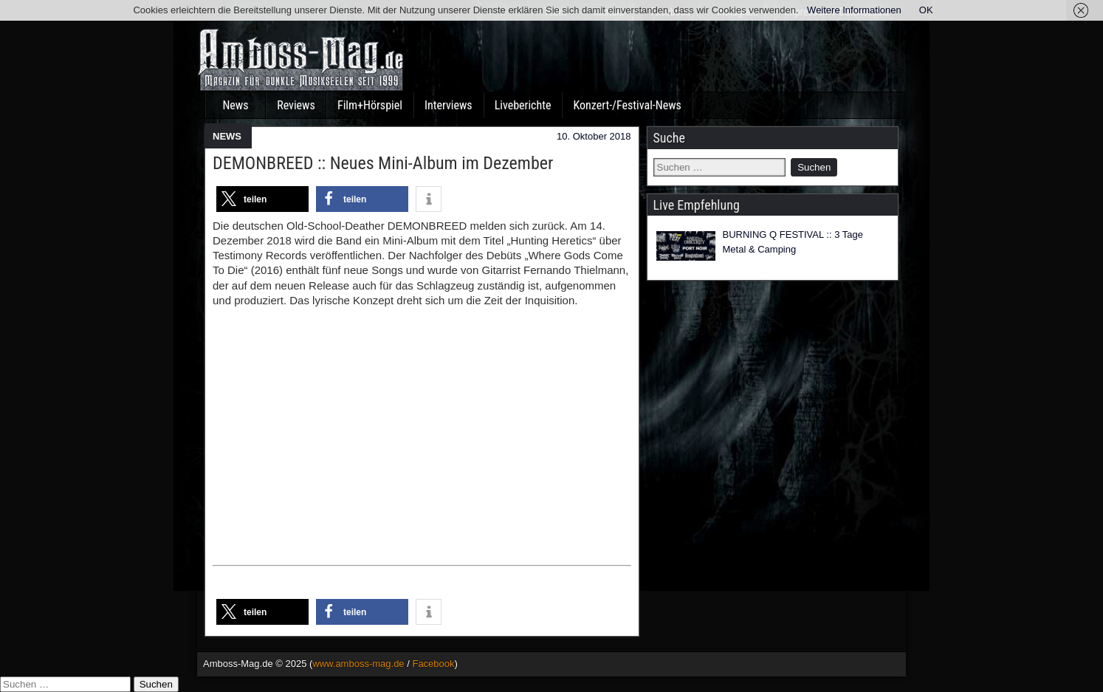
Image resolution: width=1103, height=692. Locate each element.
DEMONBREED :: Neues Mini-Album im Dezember (383, 163)
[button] (262, 199)
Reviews (296, 105)
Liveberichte (523, 105)
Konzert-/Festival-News (627, 105)
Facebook (433, 663)
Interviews (449, 105)
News (235, 105)
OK (926, 10)
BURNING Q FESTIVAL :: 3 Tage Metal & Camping (793, 242)
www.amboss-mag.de (358, 663)
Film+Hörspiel (369, 105)
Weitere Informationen (854, 10)
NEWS (227, 136)
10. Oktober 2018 (593, 136)
